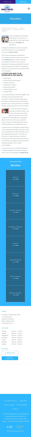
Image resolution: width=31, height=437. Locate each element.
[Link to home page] (9, 8)
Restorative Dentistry (18, 29)
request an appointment (10, 150)
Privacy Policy (23, 400)
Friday (14, 340)
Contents (22, 28)
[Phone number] (10, 353)
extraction (12, 94)
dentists (12, 48)
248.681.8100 (24, 152)
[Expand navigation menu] (29, 8)
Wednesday (14, 335)
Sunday (14, 344)
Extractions (4, 31)
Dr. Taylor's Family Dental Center (9, 28)
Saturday (14, 342)
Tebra (22, 431)
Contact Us (16, 409)
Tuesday (14, 333)
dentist (7, 62)
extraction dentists (21, 148)
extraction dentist (9, 57)
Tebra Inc (15, 400)
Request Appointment (9, 358)
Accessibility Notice (22, 405)
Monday (14, 331)
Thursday (14, 337)
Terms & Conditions (9, 405)
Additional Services (6, 29)
